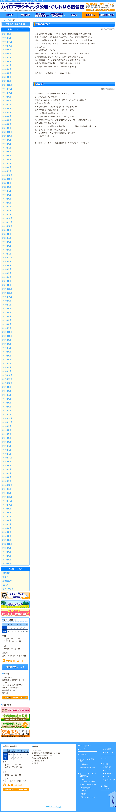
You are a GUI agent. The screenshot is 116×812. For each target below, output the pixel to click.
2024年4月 (6, 116)
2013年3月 (6, 532)
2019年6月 (6, 308)
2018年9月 (6, 340)
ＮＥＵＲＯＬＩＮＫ (88, 784)
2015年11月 (7, 458)
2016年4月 (6, 446)
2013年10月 (7, 505)
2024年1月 (6, 128)
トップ (3, 20)
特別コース (108, 752)
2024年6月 (6, 108)
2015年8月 (6, 465)
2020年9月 (6, 261)
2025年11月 (7, 42)
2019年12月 (7, 289)
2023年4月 (6, 159)
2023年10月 (7, 136)
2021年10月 (7, 226)
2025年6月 (6, 61)
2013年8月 (6, 512)
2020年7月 (6, 269)
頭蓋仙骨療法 (86, 788)
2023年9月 (6, 140)
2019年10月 (7, 297)
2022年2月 (6, 210)
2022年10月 (7, 179)
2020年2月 (6, 285)
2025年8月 (6, 54)
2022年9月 (6, 183)
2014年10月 (7, 485)
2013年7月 (6, 516)
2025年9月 (6, 50)
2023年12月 (7, 132)
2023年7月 (6, 148)
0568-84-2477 (12, 660)
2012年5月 (6, 560)
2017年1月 (6, 414)
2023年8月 (6, 144)
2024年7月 (6, 105)
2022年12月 (7, 175)
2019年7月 (6, 305)
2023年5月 (6, 156)
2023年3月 (6, 163)
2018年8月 (6, 344)
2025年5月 (6, 65)
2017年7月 (6, 395)
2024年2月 (6, 124)
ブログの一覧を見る (15, 24)
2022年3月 (6, 207)
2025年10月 (7, 46)
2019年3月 (6, 320)
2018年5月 (6, 356)
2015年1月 (6, 481)
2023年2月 (6, 167)
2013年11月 (7, 501)
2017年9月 (6, 387)
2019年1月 (6, 328)
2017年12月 (7, 375)
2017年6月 (6, 399)
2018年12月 (7, 332)
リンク (5, 585)
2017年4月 (6, 407)
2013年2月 (6, 536)
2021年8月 (6, 234)
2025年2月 (6, 77)
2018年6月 (6, 352)
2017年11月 (7, 379)
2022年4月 (6, 203)
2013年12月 (7, 497)
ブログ (9, 20)
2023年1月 (6, 171)
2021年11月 (7, 222)
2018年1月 (6, 371)
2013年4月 (6, 528)
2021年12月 (7, 218)
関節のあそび (42, 24)
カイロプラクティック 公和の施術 (87, 775)
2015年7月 (6, 469)
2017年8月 (6, 391)
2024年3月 (6, 120)
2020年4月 (6, 277)
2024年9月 (6, 97)
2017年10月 (7, 383)
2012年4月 (6, 564)
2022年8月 (6, 187)
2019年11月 (7, 293)
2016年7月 (6, 434)
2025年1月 (6, 81)
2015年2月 (6, 477)
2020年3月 (6, 281)
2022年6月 (6, 195)
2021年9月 (6, 230)
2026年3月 (6, 34)
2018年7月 (6, 348)
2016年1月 (6, 454)
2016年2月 (6, 450)
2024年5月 (6, 112)
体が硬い (40, 84)
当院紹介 (82, 754)
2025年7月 (6, 57)
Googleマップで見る (53, 807)
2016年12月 (7, 418)
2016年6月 (6, 438)
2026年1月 (6, 38)
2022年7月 (6, 191)
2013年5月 (6, 524)
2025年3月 (6, 73)
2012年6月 (6, 556)
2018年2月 (6, 367)
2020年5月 (6, 273)
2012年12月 (7, 544)
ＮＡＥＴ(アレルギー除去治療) (88, 780)
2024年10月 (7, 93)
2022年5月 (6, 199)
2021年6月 (6, 242)
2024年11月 (7, 89)
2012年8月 (6, 552)
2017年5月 (6, 403)
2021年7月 (6, 238)
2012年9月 (6, 548)
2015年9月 (6, 461)
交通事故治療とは (87, 767)
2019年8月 (6, 301)
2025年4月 (6, 69)
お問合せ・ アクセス (106, 787)
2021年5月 (6, 246)
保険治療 (84, 764)
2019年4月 (6, 316)
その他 (104, 764)
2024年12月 (7, 85)
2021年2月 (6, 254)
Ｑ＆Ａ (104, 759)
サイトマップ (7, 589)
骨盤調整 (107, 749)
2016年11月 (7, 422)
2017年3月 (6, 410)
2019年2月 (6, 324)
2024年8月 (6, 101)
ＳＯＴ (83, 791)
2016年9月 (6, 426)
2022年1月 (6, 214)
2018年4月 (6, 359)
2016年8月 (6, 430)
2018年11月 (7, 336)
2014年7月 (6, 489)
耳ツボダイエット (87, 797)
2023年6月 (6, 152)
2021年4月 (6, 250)
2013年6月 (6, 520)
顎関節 (83, 794)
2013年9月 (6, 509)
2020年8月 (6, 265)
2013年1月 (6, 540)
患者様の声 (6, 581)
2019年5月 (6, 312)
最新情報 (6, 573)
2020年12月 (7, 257)
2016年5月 (6, 442)
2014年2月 (6, 493)
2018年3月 (6, 363)
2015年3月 (6, 473)
